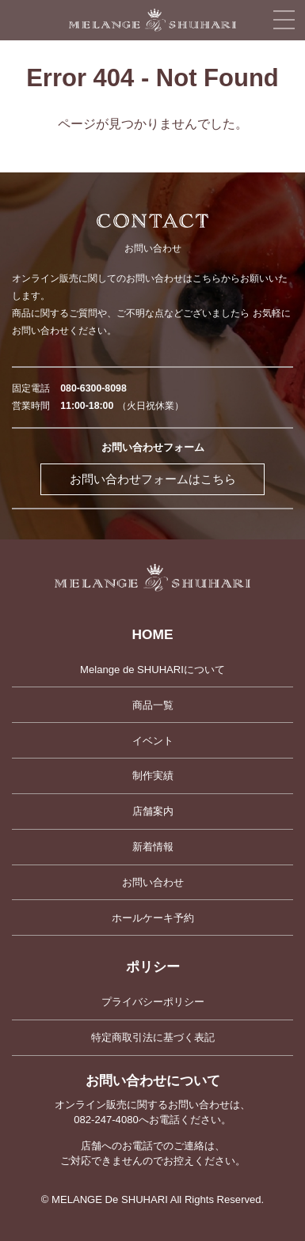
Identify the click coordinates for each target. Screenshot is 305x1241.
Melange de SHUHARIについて (152, 669)
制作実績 (152, 775)
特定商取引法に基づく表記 (153, 1037)
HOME (152, 634)
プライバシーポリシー (152, 1002)
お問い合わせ (153, 882)
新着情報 (152, 847)
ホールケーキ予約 (153, 918)
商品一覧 (152, 705)
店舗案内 (152, 811)
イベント (152, 741)
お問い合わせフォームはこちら (153, 479)
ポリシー (153, 966)
